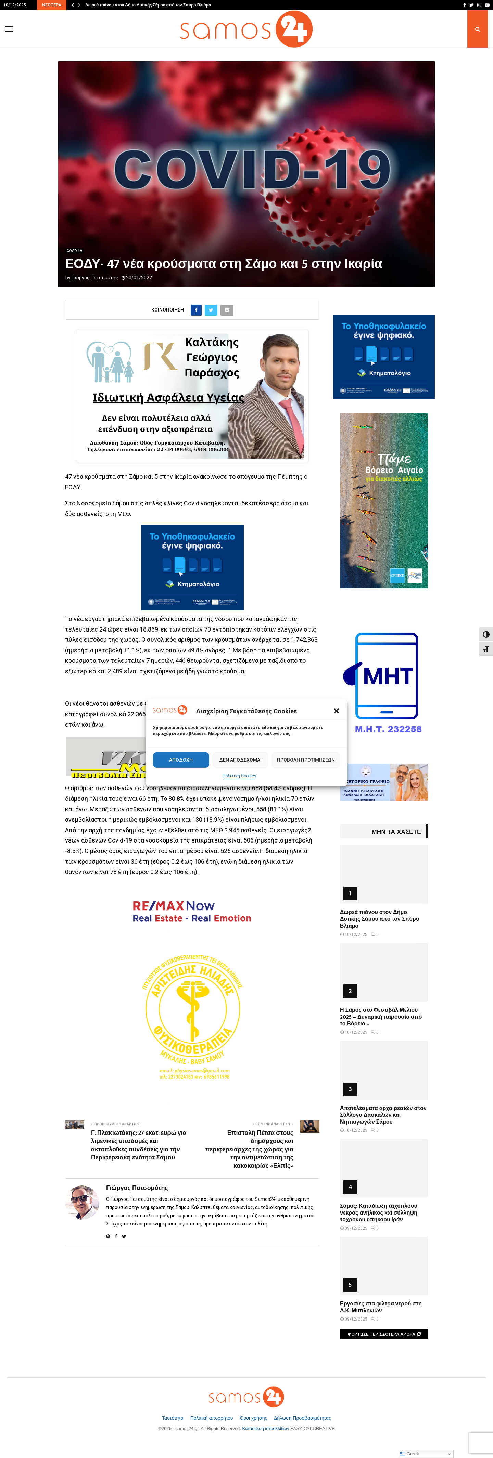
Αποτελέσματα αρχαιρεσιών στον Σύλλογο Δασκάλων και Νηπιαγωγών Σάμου (383, 1115)
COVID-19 (74, 251)
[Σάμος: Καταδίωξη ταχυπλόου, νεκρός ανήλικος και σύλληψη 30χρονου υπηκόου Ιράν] (384, 1168)
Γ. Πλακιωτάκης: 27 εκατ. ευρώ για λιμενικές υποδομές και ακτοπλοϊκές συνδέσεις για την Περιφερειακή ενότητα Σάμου (139, 1145)
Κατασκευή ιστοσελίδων (265, 1428)
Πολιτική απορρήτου (212, 1418)
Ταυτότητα (173, 1418)
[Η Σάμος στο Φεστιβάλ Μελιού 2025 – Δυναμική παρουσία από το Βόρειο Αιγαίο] (384, 972)
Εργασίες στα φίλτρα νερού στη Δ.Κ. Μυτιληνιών (381, 1307)
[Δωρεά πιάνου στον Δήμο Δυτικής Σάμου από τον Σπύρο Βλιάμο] (384, 874)
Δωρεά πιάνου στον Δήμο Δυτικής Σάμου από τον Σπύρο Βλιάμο (148, 5)
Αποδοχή (181, 760)
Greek (409, 1454)
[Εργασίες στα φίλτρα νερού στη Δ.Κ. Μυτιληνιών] (384, 1266)
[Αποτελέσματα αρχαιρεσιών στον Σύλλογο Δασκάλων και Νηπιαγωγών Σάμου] (384, 1070)
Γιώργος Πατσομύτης (95, 277)
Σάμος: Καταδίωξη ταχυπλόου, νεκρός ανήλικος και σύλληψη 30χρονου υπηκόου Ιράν (379, 1213)
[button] (336, 710)
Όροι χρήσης (254, 1418)
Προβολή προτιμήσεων (306, 760)
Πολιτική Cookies (239, 775)
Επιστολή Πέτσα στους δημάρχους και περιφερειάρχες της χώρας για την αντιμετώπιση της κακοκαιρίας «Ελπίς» (249, 1149)
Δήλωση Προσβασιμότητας (302, 1418)
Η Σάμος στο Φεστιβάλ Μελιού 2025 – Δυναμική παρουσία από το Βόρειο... (381, 1017)
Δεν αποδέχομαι (240, 760)
